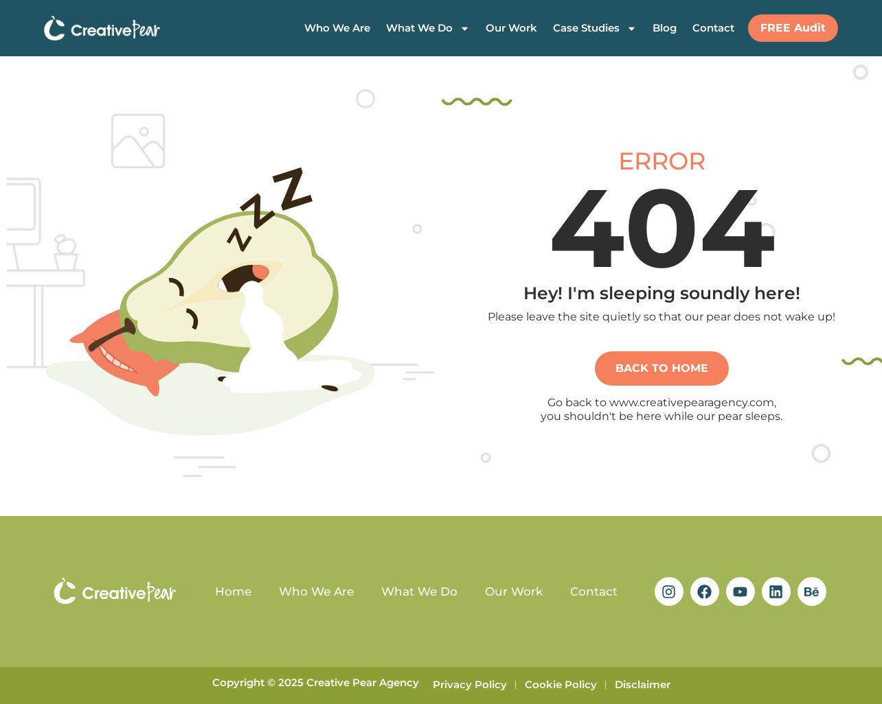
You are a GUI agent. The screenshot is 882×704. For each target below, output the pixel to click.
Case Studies (595, 28)
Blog (665, 27)
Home (233, 591)
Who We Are (337, 27)
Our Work (511, 27)
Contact (713, 27)
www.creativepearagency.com (691, 402)
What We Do (428, 28)
